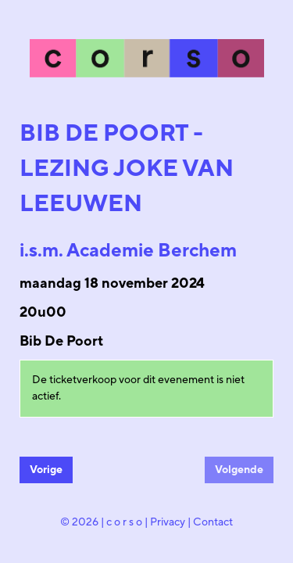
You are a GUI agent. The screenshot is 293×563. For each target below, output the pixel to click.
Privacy (167, 522)
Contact (213, 522)
